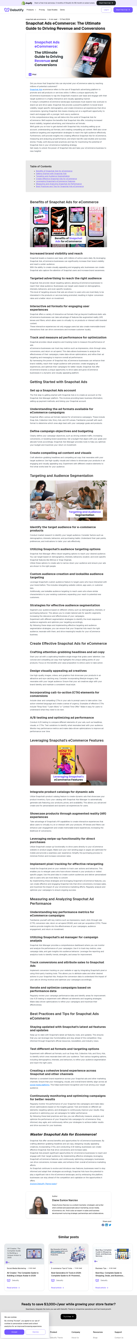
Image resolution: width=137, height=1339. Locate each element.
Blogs (95, 1338)
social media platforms (39, 1085)
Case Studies (52, 10)
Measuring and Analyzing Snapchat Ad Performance (59, 184)
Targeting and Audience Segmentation (53, 176)
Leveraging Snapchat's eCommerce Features (55, 181)
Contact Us (119, 1338)
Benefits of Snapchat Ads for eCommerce (54, 171)
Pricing (42, 10)
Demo (62, 10)
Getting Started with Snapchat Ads (51, 173)
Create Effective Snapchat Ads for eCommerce (56, 178)
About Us (75, 1338)
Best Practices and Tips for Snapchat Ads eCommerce (60, 186)
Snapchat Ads (36, 89)
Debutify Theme (56, 1338)
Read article (13, 1288)
